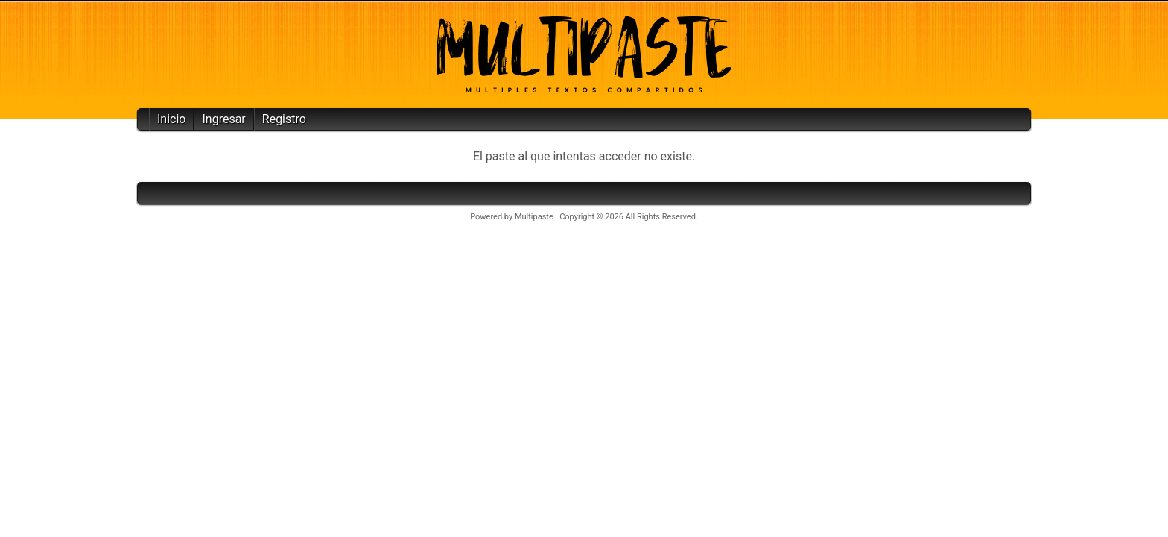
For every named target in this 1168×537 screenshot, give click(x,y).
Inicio (171, 119)
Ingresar (223, 119)
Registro (284, 119)
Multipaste (535, 217)
